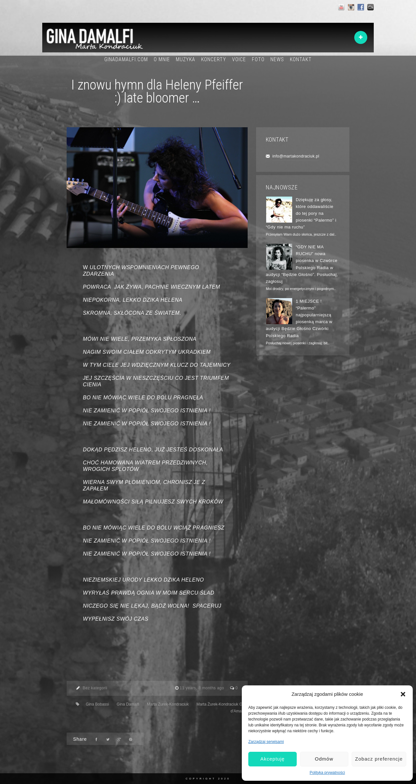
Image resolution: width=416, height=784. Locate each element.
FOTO (258, 59)
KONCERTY (213, 59)
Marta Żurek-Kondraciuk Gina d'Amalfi (221, 708)
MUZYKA (185, 59)
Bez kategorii (95, 688)
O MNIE (162, 59)
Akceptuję (272, 759)
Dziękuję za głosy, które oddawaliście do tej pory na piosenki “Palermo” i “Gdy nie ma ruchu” (301, 213)
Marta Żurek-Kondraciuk (168, 704)
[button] (403, 694)
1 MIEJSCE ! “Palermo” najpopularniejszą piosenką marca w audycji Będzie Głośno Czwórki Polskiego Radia (299, 318)
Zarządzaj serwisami (266, 741)
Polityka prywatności (327, 772)
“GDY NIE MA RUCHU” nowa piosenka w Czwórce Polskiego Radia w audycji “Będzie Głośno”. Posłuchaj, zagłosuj (302, 264)
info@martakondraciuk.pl (295, 156)
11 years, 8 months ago (202, 688)
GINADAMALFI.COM (126, 59)
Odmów (324, 759)
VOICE (239, 59)
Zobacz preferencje (379, 759)
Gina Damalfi (128, 704)
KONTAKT (301, 59)
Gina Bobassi (97, 704)
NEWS (277, 59)
